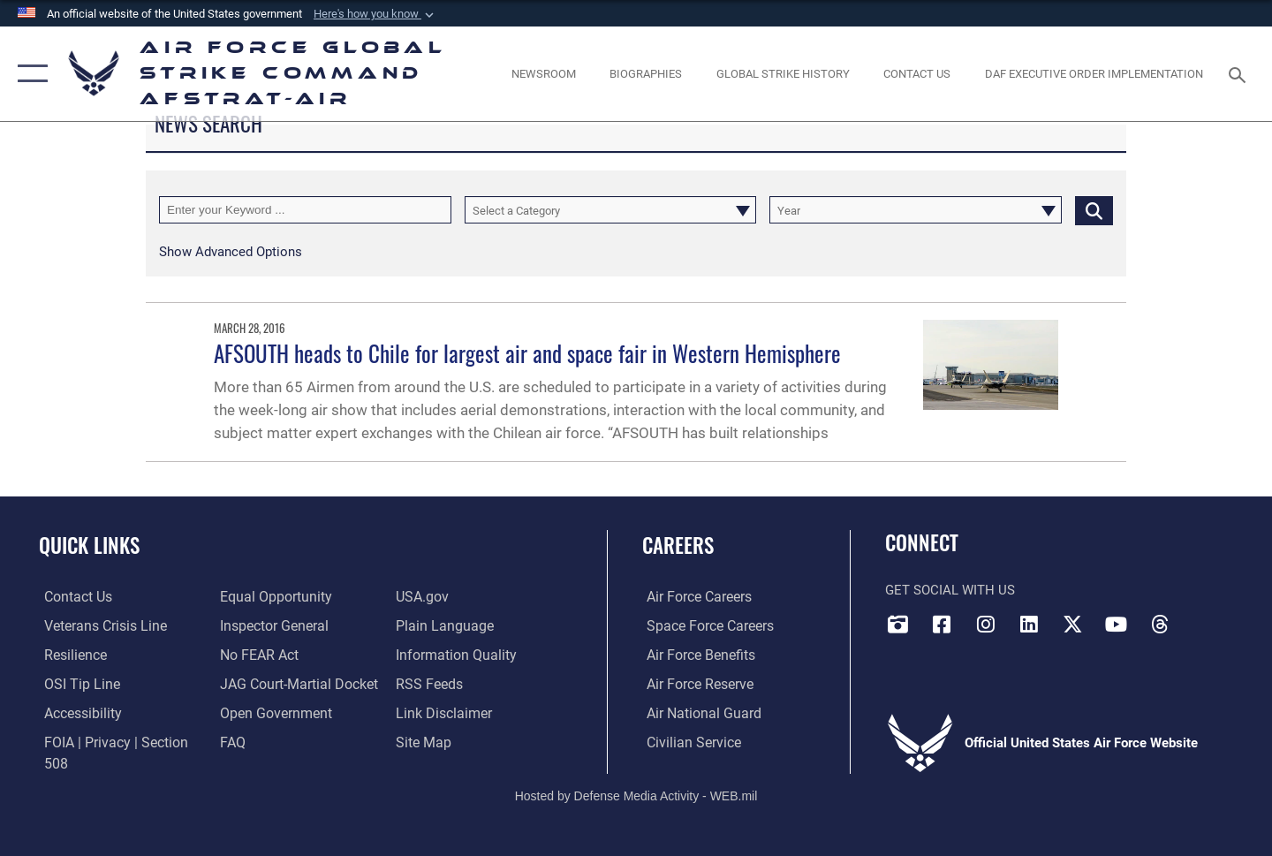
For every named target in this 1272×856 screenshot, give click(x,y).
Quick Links (89, 545)
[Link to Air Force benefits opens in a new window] (694, 655)
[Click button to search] (1094, 209)
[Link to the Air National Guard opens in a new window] (696, 712)
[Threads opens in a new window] (1160, 623)
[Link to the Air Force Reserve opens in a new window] (694, 683)
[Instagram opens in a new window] (986, 623)
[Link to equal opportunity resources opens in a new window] (270, 596)
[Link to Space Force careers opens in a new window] (703, 625)
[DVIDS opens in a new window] (898, 623)
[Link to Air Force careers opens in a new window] (694, 596)
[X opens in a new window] (1072, 623)
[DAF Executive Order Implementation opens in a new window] (1094, 73)
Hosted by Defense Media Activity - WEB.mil (636, 783)
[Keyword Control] (305, 209)
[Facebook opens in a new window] (941, 623)
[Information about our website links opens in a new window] (443, 712)
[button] (375, 14)
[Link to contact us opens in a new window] (72, 596)
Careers (678, 545)
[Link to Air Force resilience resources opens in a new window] (69, 655)
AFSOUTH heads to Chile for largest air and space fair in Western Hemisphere (527, 353)
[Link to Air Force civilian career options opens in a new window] (687, 741)
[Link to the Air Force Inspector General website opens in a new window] (270, 625)
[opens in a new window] (77, 712)
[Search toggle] (1239, 73)
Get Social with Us (950, 590)
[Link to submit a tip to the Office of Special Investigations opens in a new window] (74, 683)
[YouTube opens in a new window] (1115, 623)
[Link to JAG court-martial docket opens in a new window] (294, 683)
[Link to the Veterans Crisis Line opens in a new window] (98, 625)
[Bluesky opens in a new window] (1203, 618)
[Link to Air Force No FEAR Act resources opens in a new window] (256, 655)
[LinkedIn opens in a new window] (1029, 623)
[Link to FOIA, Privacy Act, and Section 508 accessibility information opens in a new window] (120, 741)
